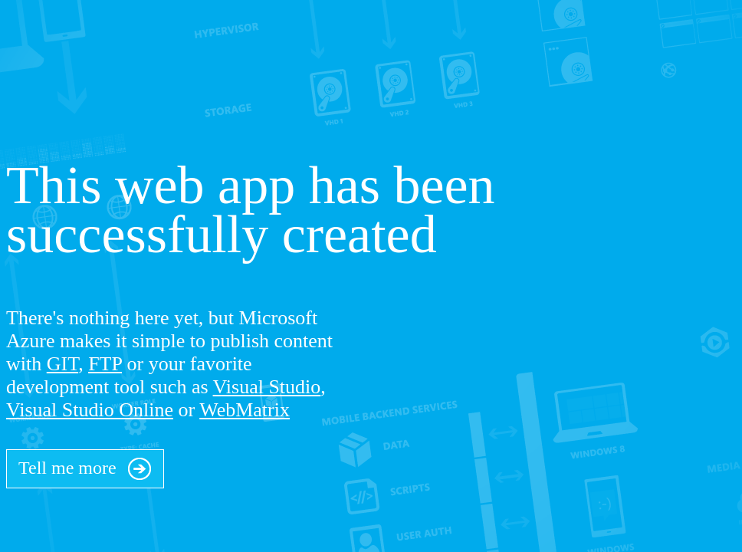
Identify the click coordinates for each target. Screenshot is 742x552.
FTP (105, 364)
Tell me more (85, 465)
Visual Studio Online (89, 410)
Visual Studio (267, 387)
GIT (62, 364)
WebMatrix (244, 410)
